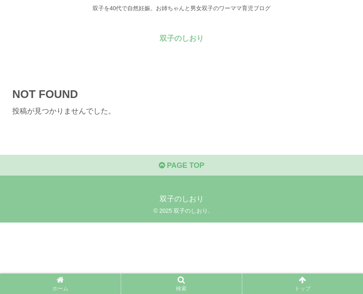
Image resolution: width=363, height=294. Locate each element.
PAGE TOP (181, 165)
